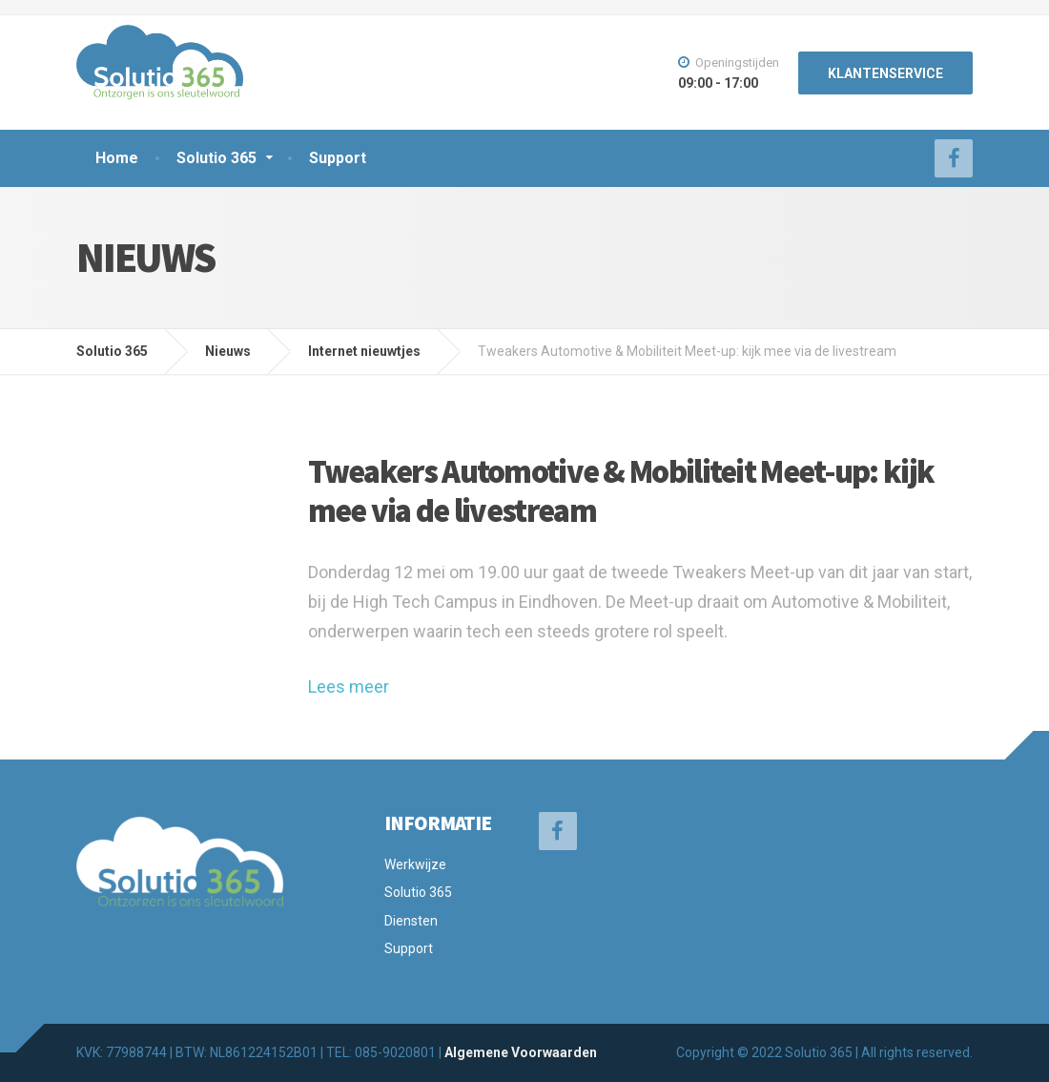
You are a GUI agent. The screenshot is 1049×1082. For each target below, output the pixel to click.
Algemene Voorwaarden (520, 1052)
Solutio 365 (216, 158)
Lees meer (348, 686)
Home (116, 158)
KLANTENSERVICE (885, 73)
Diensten (411, 920)
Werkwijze (415, 864)
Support (337, 158)
